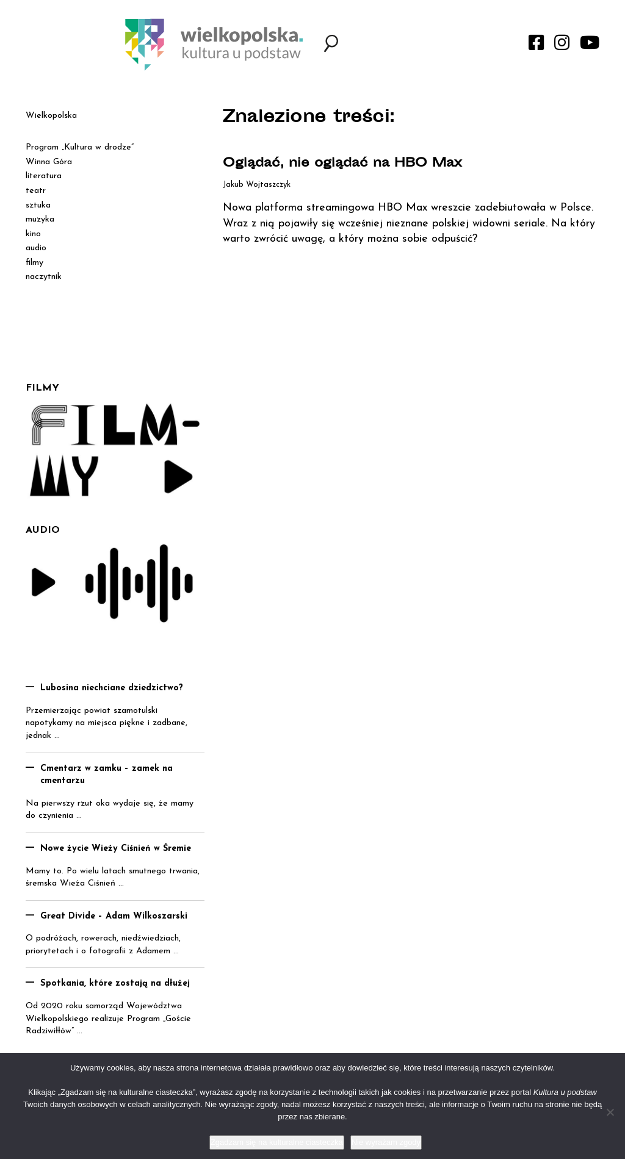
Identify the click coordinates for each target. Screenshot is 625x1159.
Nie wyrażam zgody (386, 1142)
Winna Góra (49, 162)
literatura (44, 176)
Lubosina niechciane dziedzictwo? (111, 688)
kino (33, 234)
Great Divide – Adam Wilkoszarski (113, 916)
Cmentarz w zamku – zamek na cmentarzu (106, 775)
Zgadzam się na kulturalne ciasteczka (277, 1142)
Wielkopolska (51, 115)
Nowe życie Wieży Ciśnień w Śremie (115, 848)
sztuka (38, 205)
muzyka (40, 219)
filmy (34, 262)
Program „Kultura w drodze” (80, 147)
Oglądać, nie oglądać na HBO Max (342, 163)
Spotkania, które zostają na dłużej (115, 983)
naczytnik (44, 276)
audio (36, 248)
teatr (36, 190)
